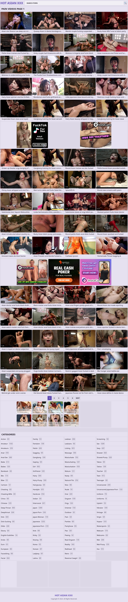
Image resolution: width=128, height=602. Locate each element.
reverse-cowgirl (73, 558)
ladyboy (38, 553)
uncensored (104, 484)
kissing (37, 539)
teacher (102, 471)
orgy (69, 503)
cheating (6, 489)
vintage (102, 512)
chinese (6, 503)
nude (69, 489)
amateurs (7, 448)
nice (68, 484)
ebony (5, 530)
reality (70, 544)
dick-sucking (8, 521)
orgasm (70, 498)
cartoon (6, 484)
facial (5, 558)
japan (38, 507)
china (5, 498)
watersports (103, 526)
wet (101, 539)
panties (70, 521)
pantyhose (71, 526)
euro (5, 544)
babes (5, 466)
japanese (39, 521)
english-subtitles (9, 535)
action (5, 439)
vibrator (102, 507)
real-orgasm (72, 539)
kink (36, 530)
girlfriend (39, 471)
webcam (102, 530)
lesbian (70, 439)
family (37, 439)
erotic (5, 539)
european (6, 549)
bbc (5, 475)
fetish (37, 448)
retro (69, 553)
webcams (102, 535)
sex (101, 443)
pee (68, 530)
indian (37, 498)
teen (101, 475)
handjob (38, 489)
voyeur (102, 521)
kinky (37, 535)
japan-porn (39, 512)
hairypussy (39, 484)
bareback (6, 471)
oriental (70, 507)
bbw (4, 480)
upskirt (101, 503)
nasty (69, 475)
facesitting (7, 553)
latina (37, 558)
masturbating (72, 462)
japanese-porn (41, 526)
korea (37, 544)
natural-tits (72, 480)
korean (38, 549)
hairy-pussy (40, 480)
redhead (70, 549)
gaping (38, 462)
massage (70, 452)
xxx (100, 549)
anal (5, 452)
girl (36, 466)
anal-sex (6, 457)
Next (78, 398)
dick (5, 517)
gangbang (39, 457)
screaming (103, 439)
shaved (102, 452)
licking (70, 448)
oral (69, 494)
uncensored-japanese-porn (110, 489)
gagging (38, 452)
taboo (101, 462)
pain (68, 517)
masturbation (72, 466)
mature (70, 471)
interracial (39, 503)
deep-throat (8, 507)
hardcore (39, 494)
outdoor (70, 512)
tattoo (101, 466)
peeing (69, 535)
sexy (101, 448)
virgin (101, 517)
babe (5, 462)
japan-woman (41, 517)
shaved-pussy (104, 457)
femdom (39, 443)
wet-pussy (103, 544)
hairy (37, 475)
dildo (5, 526)
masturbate (72, 457)
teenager (102, 480)
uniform (102, 494)
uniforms (102, 498)
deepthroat (8, 512)
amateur (7, 443)
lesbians (70, 443)
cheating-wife (8, 494)
